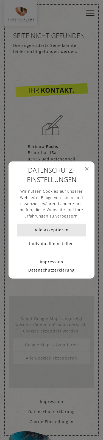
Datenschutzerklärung (51, 270)
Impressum (51, 262)
